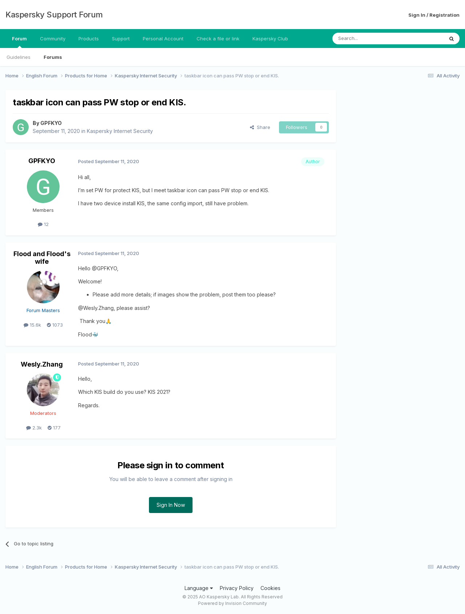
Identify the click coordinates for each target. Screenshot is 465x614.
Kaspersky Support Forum (54, 14)
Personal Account (163, 38)
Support (121, 38)
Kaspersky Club (270, 38)
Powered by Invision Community (232, 603)
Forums (53, 57)
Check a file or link (218, 38)
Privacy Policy (237, 588)
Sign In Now (171, 505)
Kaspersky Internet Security (120, 131)
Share (260, 127)
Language (199, 588)
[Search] (369, 38)
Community (52, 38)
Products (88, 38)
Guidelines (19, 57)
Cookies (270, 588)
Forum (19, 42)
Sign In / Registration (434, 15)
